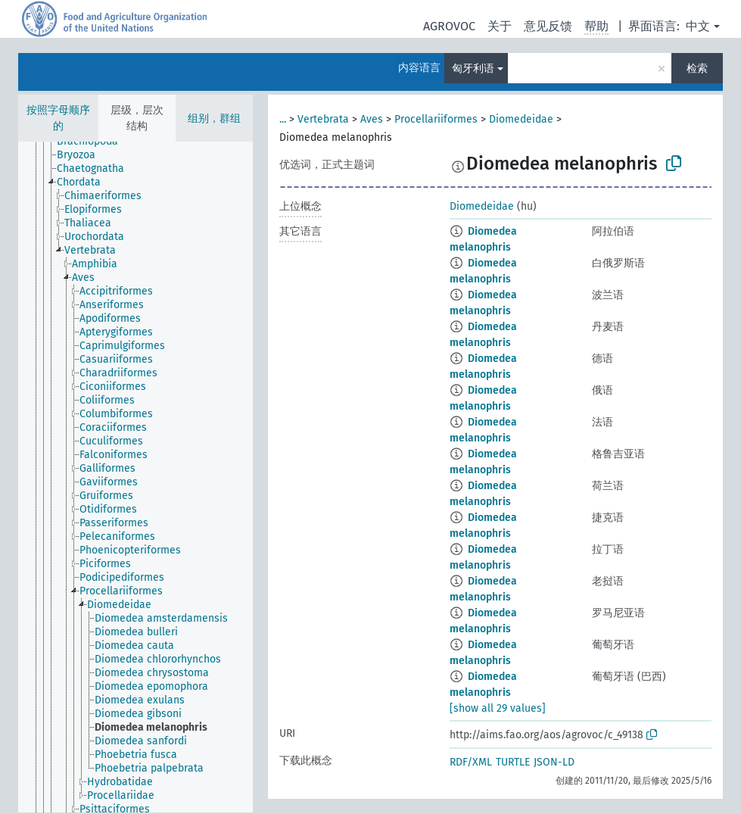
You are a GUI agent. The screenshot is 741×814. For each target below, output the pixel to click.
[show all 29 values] (498, 708)
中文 (698, 26)
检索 (697, 68)
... (282, 119)
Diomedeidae (521, 119)
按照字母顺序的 (58, 118)
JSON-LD (554, 762)
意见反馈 (548, 26)
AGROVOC (449, 26)
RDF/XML (471, 762)
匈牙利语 (473, 68)
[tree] (135, 477)
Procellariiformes (436, 119)
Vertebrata (323, 119)
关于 (499, 26)
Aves (371, 119)
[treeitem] (94, 141)
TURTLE (513, 762)
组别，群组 (214, 118)
